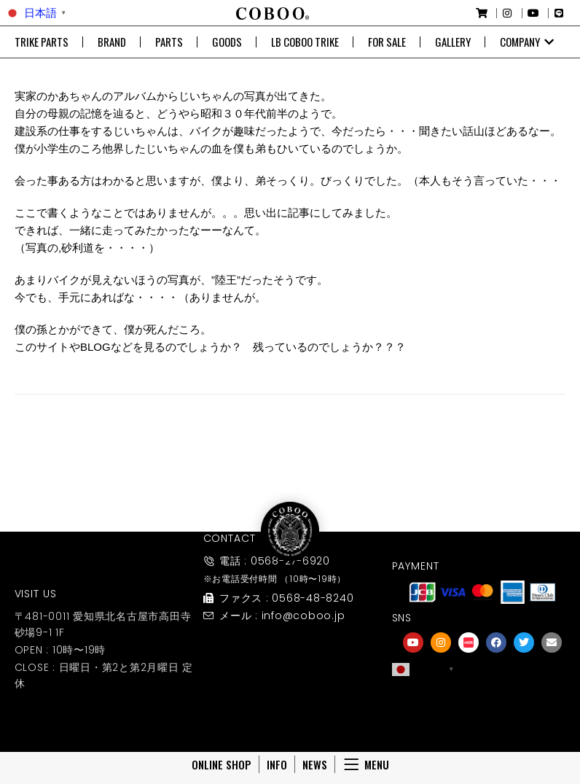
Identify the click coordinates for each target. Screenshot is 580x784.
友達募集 (482, 720)
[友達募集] (482, 700)
